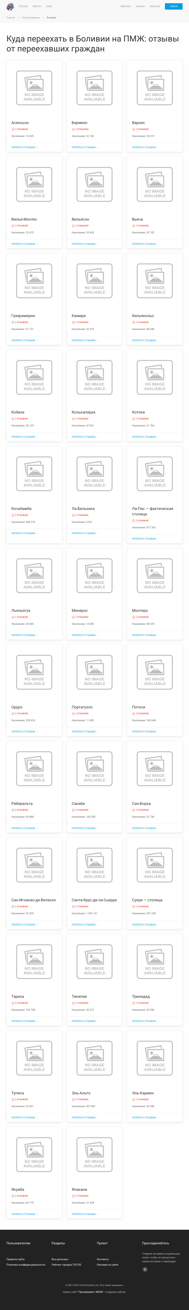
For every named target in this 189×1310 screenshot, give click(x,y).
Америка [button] (125, 6)
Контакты (103, 1259)
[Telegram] (145, 1269)
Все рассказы (60, 1259)
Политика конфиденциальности (25, 1264)
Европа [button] (37, 6)
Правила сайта (15, 1259)
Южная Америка (31, 17)
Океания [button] (155, 6)
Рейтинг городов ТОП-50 (66, 1264)
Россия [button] (23, 6)
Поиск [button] (174, 6)
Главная (10, 17)
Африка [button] (140, 6)
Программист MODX (91, 1291)
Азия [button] (49, 6)
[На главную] (10, 6)
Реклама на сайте (107, 1264)
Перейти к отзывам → (24, 147)
